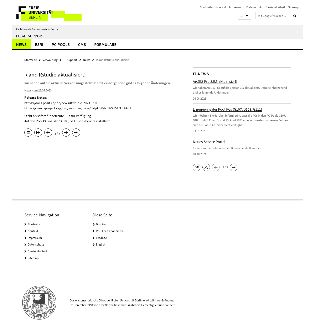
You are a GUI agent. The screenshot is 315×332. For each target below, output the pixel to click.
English (100, 244)
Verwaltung (50, 60)
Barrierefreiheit (275, 7)
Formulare (105, 44)
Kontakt (221, 7)
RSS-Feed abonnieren (110, 231)
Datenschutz (254, 7)
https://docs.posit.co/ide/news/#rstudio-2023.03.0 (60, 103)
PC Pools (61, 44)
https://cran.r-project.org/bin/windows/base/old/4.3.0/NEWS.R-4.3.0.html (77, 108)
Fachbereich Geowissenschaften (37, 29)
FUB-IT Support (30, 35)
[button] (244, 16)
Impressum (236, 7)
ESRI (39, 44)
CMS (82, 44)
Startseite (206, 7)
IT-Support (70, 60)
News (21, 44)
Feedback (102, 238)
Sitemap (293, 7)
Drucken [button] (101, 224)
